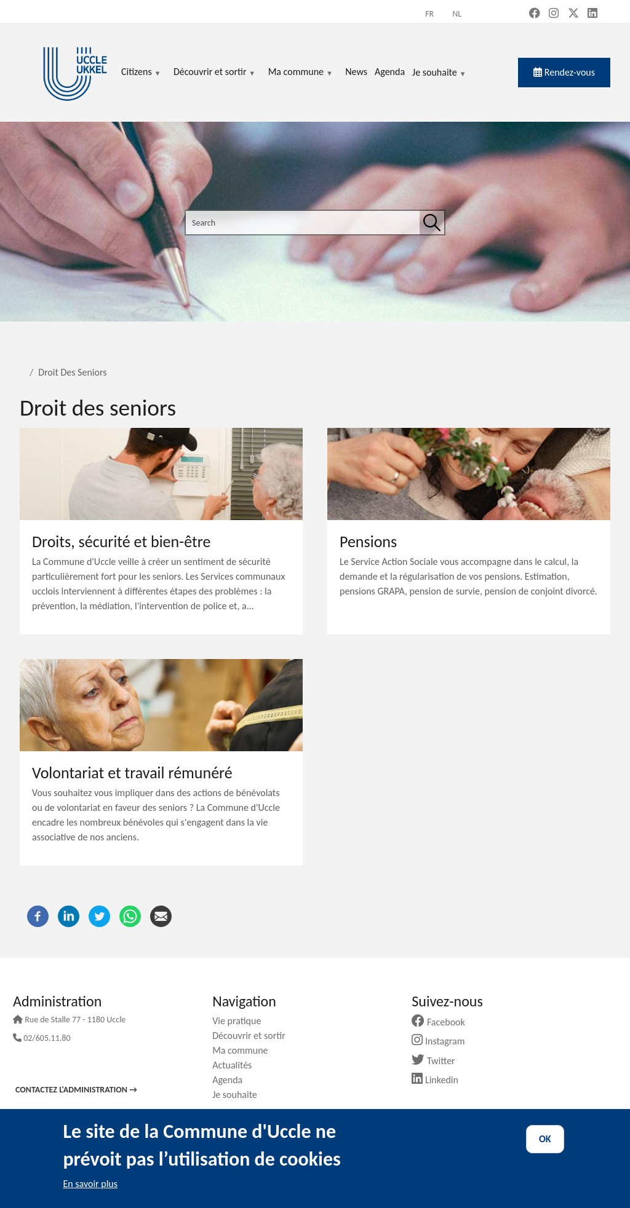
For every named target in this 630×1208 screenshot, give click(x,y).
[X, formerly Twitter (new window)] (573, 14)
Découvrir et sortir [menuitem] (214, 72)
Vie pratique (241, 1021)
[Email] (161, 916)
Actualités (236, 1065)
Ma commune (244, 1050)
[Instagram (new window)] (554, 14)
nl (456, 14)
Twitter (438, 1061)
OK (545, 1139)
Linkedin (439, 1080)
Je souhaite (439, 73)
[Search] (432, 222)
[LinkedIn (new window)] (592, 14)
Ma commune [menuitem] (300, 72)
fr (429, 14)
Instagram (443, 1041)
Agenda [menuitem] (390, 71)
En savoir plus (90, 1184)
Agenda (231, 1080)
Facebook (443, 1022)
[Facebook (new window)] (534, 14)
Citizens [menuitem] (141, 72)
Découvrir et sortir (253, 1035)
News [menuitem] (356, 71)
